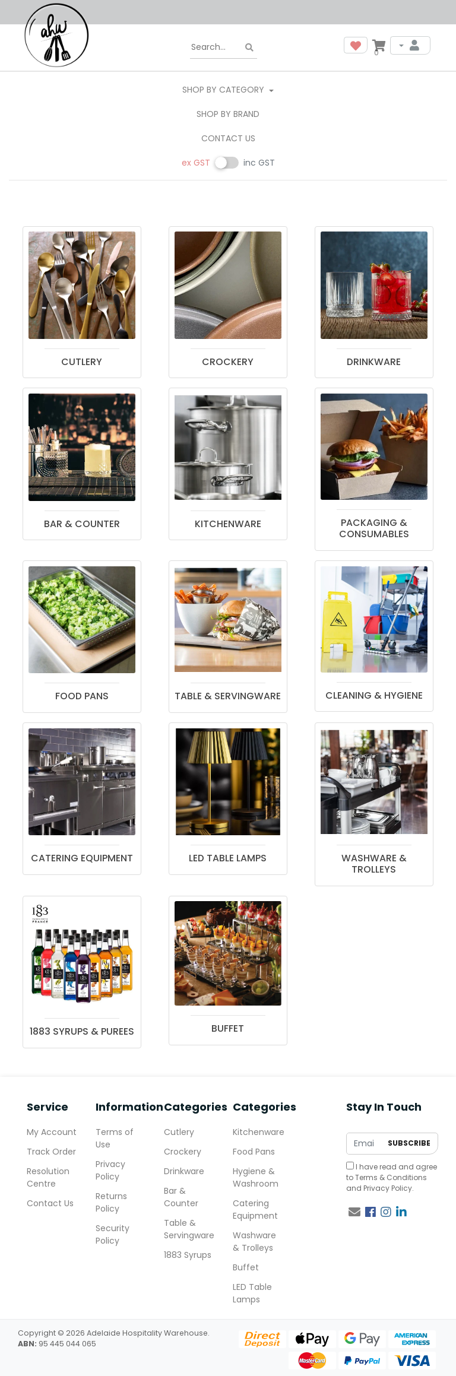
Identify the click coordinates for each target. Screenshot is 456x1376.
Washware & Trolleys (254, 1241)
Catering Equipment (255, 1209)
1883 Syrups (187, 1255)
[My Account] (410, 45)
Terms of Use (115, 1138)
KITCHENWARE (228, 524)
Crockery (182, 1152)
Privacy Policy (387, 1188)
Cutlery (179, 1132)
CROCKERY (228, 362)
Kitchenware (258, 1132)
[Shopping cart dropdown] (378, 45)
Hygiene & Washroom (255, 1177)
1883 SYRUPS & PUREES (82, 1031)
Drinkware (184, 1171)
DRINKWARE (374, 362)
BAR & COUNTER (82, 524)
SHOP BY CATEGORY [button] (224, 90)
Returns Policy (111, 1202)
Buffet (246, 1267)
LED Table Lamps (252, 1293)
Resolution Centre (48, 1177)
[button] (356, 45)
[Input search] (223, 47)
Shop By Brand (228, 114)
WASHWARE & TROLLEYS (374, 863)
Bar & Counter (181, 1197)
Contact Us (228, 138)
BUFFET (227, 1028)
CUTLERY (81, 362)
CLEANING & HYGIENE (374, 695)
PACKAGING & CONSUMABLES (374, 528)
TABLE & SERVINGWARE (228, 696)
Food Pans (254, 1152)
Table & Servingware (189, 1229)
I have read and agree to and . (391, 1177)
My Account (52, 1132)
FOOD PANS (82, 696)
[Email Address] (364, 1143)
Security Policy (112, 1234)
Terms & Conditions (391, 1177)
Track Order (51, 1152)
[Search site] (249, 48)
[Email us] (354, 1212)
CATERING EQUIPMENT (82, 858)
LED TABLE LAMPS (228, 858)
